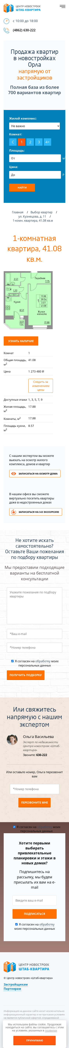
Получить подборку (26, 675)
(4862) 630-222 (24, 30)
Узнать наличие (21, 341)
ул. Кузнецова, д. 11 (32, 216)
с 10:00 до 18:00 (25, 21)
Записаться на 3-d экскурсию (39, 512)
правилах (51, 1030)
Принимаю (34, 1040)
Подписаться (34, 914)
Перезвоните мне (34, 802)
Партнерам (12, 989)
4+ (47, 141)
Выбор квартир (42, 212)
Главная (17, 212)
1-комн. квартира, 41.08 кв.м (33, 220)
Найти (22, 187)
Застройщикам (16, 984)
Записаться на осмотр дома (38, 473)
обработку (42, 661)
